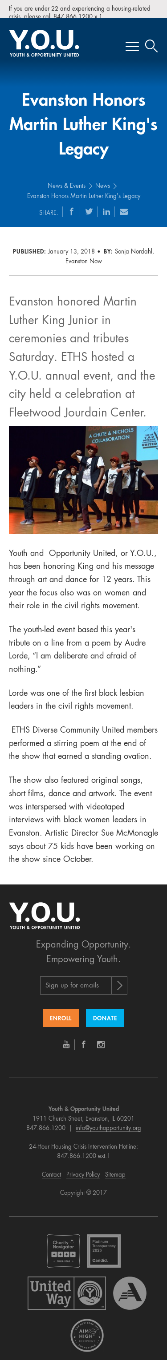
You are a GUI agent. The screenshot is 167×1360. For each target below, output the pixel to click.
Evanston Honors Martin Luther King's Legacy (83, 190)
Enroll (61, 1012)
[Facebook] (72, 205)
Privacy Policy (83, 1168)
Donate (105, 1012)
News (102, 180)
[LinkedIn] (106, 205)
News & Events (67, 180)
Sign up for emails (72, 979)
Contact (51, 1168)
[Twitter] (89, 205)
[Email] (124, 205)
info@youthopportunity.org (108, 1122)
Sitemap (115, 1168)
